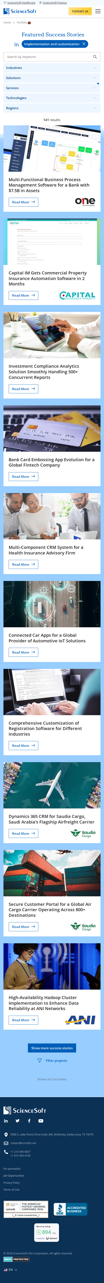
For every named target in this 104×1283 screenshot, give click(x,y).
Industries (53, 66)
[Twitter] (17, 1120)
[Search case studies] (52, 56)
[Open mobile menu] (98, 11)
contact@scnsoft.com (23, 1143)
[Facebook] (29, 1120)
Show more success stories (52, 1048)
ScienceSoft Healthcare (19, 2)
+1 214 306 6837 (20, 1151)
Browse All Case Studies (52, 1079)
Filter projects (52, 1060)
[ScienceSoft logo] (19, 11)
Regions (53, 107)
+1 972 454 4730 (20, 1155)
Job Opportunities (13, 1175)
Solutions (53, 76)
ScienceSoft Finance (53, 2)
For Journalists (12, 1168)
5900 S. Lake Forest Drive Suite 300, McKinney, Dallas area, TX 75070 (51, 1134)
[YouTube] (41, 1120)
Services (53, 86)
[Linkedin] (6, 1120)
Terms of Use (11, 1189)
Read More (20, 202)
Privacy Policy (11, 1182)
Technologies (53, 96)
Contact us (80, 11)
